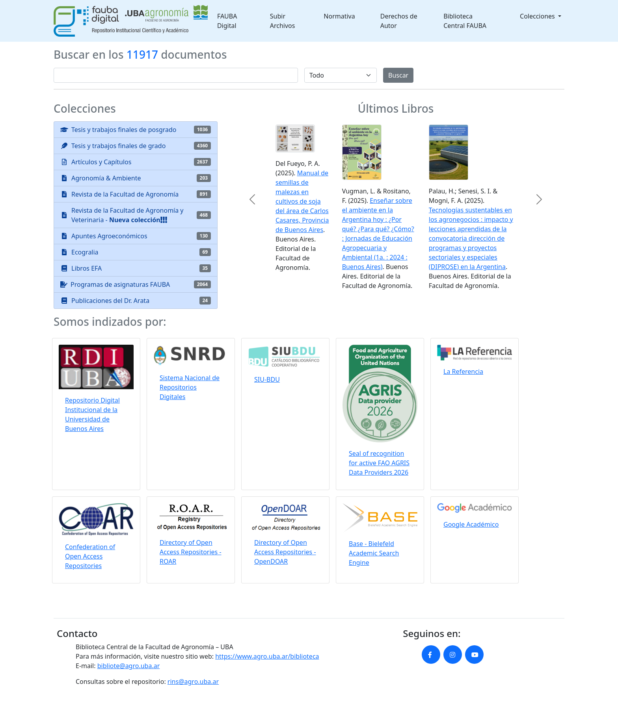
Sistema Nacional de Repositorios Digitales (190, 387)
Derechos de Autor (398, 21)
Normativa (339, 16)
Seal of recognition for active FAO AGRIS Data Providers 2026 (379, 463)
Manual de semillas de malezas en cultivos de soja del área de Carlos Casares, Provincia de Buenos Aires (302, 201)
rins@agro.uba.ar (193, 681)
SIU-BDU (267, 379)
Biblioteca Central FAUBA (464, 21)
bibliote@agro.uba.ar (128, 665)
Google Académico (471, 524)
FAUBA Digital (227, 21)
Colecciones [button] (538, 16)
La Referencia (463, 371)
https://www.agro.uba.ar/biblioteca (267, 656)
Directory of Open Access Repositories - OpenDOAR (285, 552)
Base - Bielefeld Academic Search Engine (374, 553)
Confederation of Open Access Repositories (90, 556)
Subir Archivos (282, 21)
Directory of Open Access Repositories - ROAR (191, 552)
